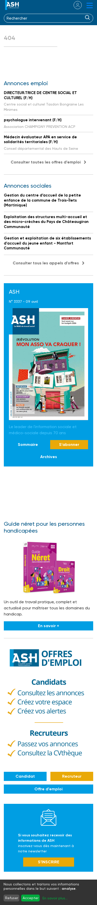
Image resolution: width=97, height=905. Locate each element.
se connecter (74, 5)
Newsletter (48, 817)
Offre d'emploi (48, 789)
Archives (48, 456)
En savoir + (48, 625)
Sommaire (28, 444)
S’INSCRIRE (48, 861)
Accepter (30, 898)
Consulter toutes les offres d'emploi (46, 162)
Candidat (25, 776)
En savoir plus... (55, 898)
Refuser (11, 898)
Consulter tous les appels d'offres (46, 263)
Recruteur (71, 776)
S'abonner (69, 444)
